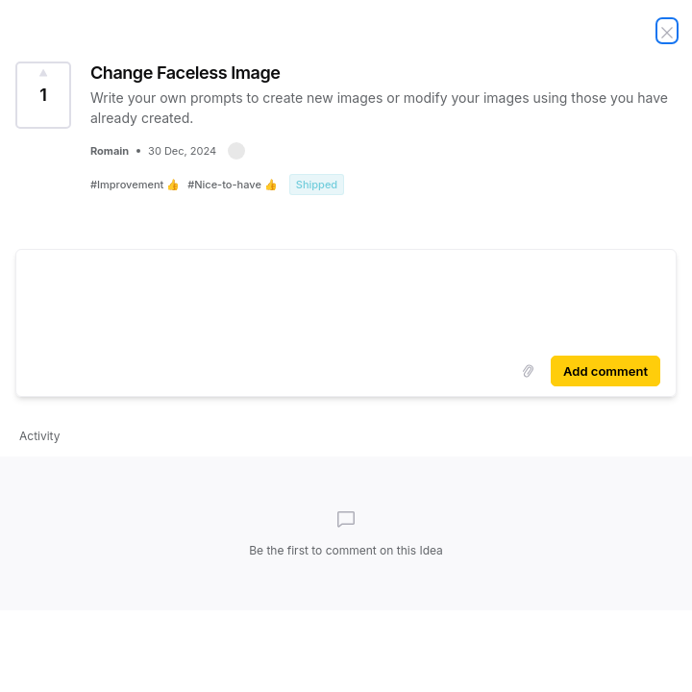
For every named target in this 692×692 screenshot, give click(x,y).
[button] (236, 151)
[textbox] (346, 299)
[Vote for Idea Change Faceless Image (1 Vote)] (43, 95)
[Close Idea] (667, 30)
